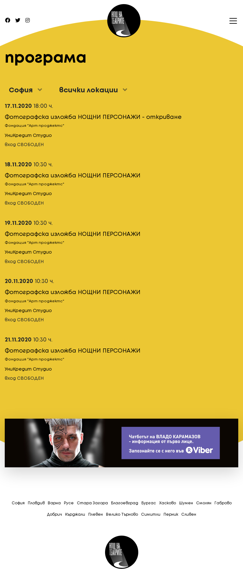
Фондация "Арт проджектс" (34, 125)
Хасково (167, 503)
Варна (54, 503)
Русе (69, 503)
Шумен (186, 503)
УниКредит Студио (28, 135)
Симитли (150, 514)
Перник (171, 514)
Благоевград (124, 503)
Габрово (223, 503)
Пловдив (36, 503)
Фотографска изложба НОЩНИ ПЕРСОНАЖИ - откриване (93, 117)
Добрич (54, 514)
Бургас (148, 503)
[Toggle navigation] (231, 21)
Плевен (95, 514)
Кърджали (75, 514)
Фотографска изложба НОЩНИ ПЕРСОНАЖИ (72, 176)
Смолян (203, 503)
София (18, 503)
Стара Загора (92, 503)
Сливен (188, 514)
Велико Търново (122, 514)
